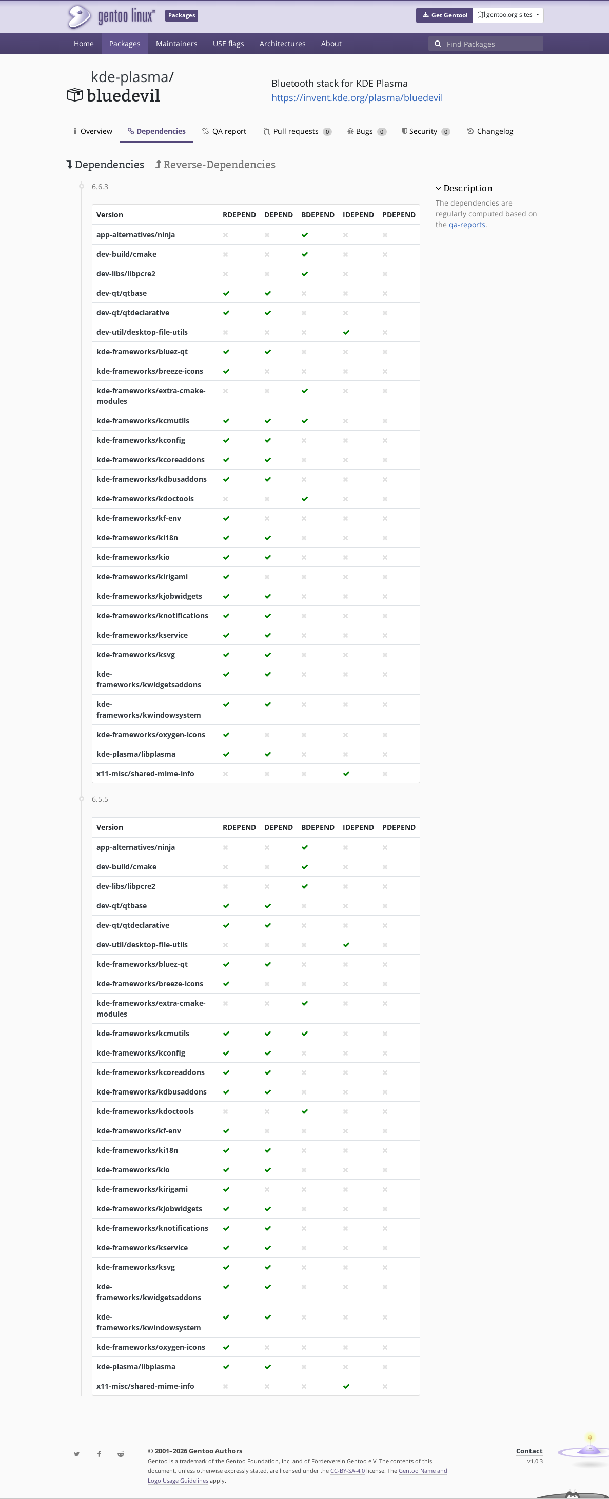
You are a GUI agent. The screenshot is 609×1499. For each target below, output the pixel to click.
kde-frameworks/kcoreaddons (150, 459)
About (331, 43)
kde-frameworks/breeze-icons (149, 371)
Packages (125, 43)
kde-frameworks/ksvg (135, 654)
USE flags (228, 43)
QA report (223, 131)
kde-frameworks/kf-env (138, 518)
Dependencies (157, 131)
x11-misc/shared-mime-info (145, 773)
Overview (93, 131)
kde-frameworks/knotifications (152, 615)
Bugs (367, 131)
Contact (529, 1451)
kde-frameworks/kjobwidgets (149, 596)
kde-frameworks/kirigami (142, 576)
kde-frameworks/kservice (142, 635)
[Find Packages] (495, 43)
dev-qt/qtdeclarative (132, 312)
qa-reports (467, 224)
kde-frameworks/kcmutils (142, 421)
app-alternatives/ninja (135, 234)
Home (84, 43)
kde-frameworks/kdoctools (145, 498)
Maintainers (177, 43)
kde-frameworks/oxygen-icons (150, 734)
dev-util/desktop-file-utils (142, 332)
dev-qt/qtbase (121, 293)
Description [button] (468, 188)
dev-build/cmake (126, 254)
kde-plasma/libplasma (135, 754)
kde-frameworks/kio (133, 557)
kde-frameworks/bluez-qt (142, 351)
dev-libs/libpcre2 (125, 273)
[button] (444, 15)
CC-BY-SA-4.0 (347, 1470)
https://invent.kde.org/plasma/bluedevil (357, 97)
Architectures (283, 43)
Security (426, 131)
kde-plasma (130, 76)
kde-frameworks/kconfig (140, 440)
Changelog (490, 131)
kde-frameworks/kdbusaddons (151, 479)
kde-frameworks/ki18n (137, 537)
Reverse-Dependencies (215, 164)
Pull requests (298, 131)
